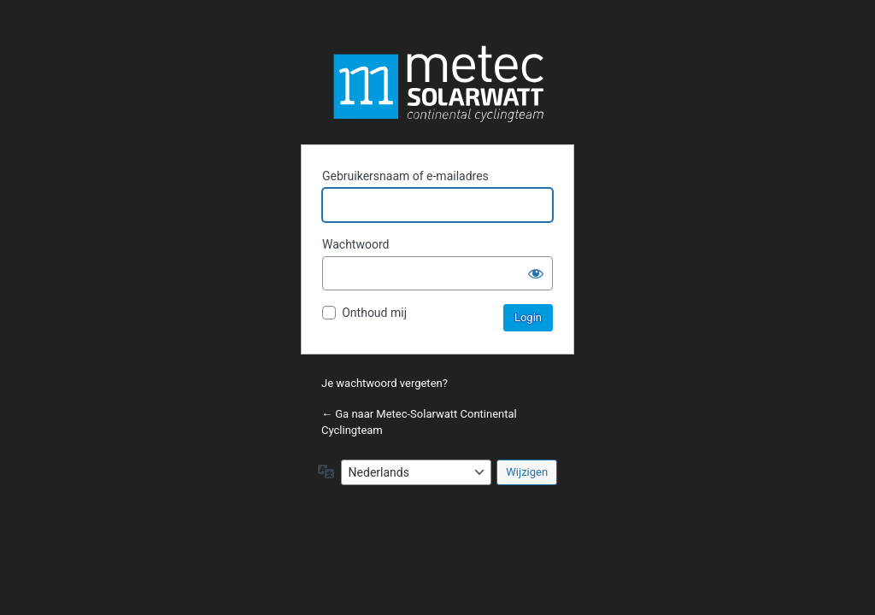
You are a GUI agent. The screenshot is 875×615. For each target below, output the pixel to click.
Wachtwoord (355, 244)
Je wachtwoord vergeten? (384, 383)
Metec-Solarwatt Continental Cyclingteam (437, 84)
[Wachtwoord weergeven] (536, 273)
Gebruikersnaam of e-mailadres (405, 176)
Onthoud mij (374, 312)
